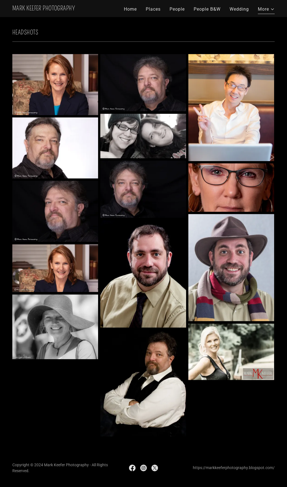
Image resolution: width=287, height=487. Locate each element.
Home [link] (130, 9)
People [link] (177, 9)
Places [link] (153, 9)
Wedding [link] (239, 9)
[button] (266, 10)
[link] (43, 8)
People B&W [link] (207, 9)
